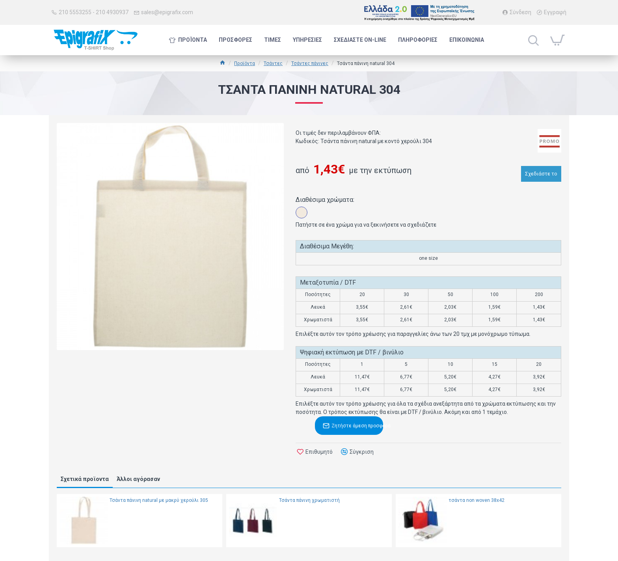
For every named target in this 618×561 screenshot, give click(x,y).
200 (539, 294)
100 (494, 294)
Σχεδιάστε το (541, 171)
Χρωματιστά (318, 319)
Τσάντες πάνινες (309, 63)
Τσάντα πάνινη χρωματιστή (309, 500)
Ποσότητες (318, 294)
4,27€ (494, 377)
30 (406, 294)
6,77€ (406, 377)
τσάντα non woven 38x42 (476, 500)
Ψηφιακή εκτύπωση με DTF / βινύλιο (352, 352)
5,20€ (450, 377)
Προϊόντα (244, 63)
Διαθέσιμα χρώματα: (325, 199)
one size (428, 258)
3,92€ (539, 377)
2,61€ (406, 307)
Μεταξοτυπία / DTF (328, 282)
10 (450, 364)
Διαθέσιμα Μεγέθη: (327, 246)
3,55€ (362, 307)
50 (450, 294)
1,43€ (539, 307)
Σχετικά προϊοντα (85, 479)
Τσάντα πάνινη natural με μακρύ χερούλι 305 (159, 500)
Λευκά (318, 307)
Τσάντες (273, 63)
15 (494, 364)
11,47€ (362, 377)
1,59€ (494, 307)
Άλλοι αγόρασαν (138, 479)
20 (362, 294)
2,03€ (450, 307)
